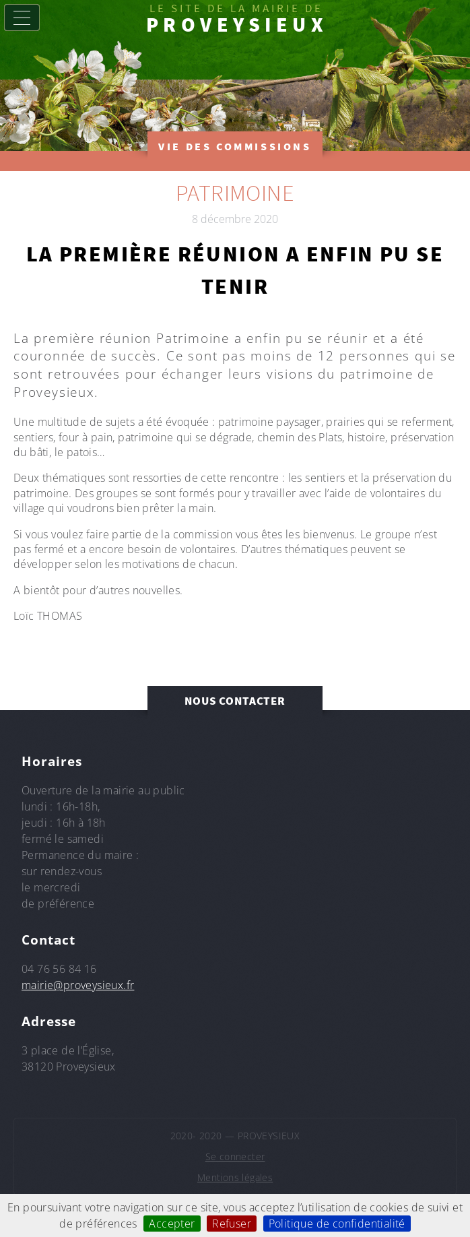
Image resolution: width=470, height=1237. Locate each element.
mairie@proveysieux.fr (78, 985)
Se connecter (235, 1156)
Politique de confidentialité (337, 1223)
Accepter (172, 1223)
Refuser (231, 1223)
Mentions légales (235, 1177)
